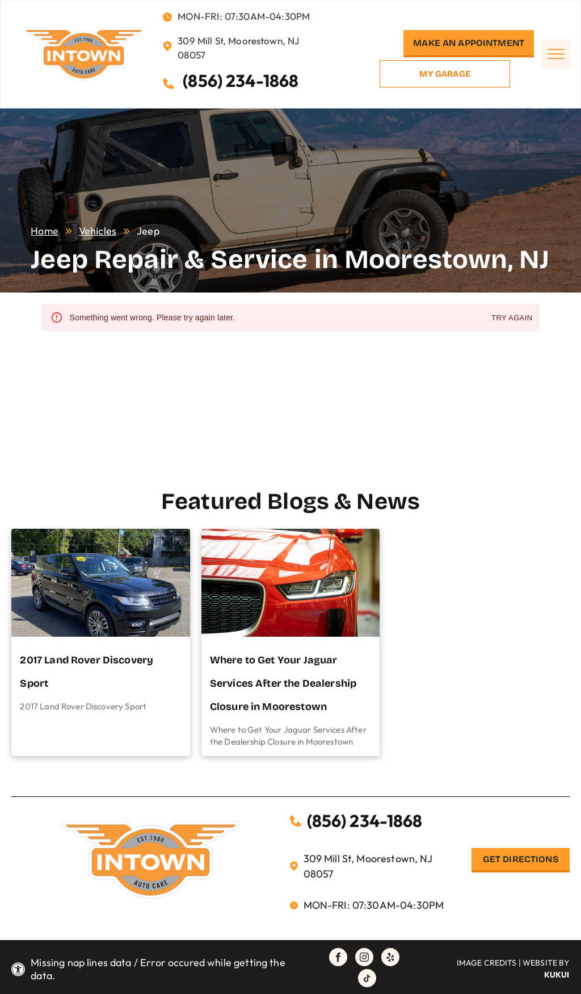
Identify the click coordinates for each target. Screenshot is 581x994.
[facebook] (338, 958)
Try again (512, 318)
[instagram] (364, 958)
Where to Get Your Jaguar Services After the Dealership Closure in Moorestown (283, 683)
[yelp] (390, 958)
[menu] (556, 54)
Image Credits (487, 963)
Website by (546, 963)
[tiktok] (367, 979)
